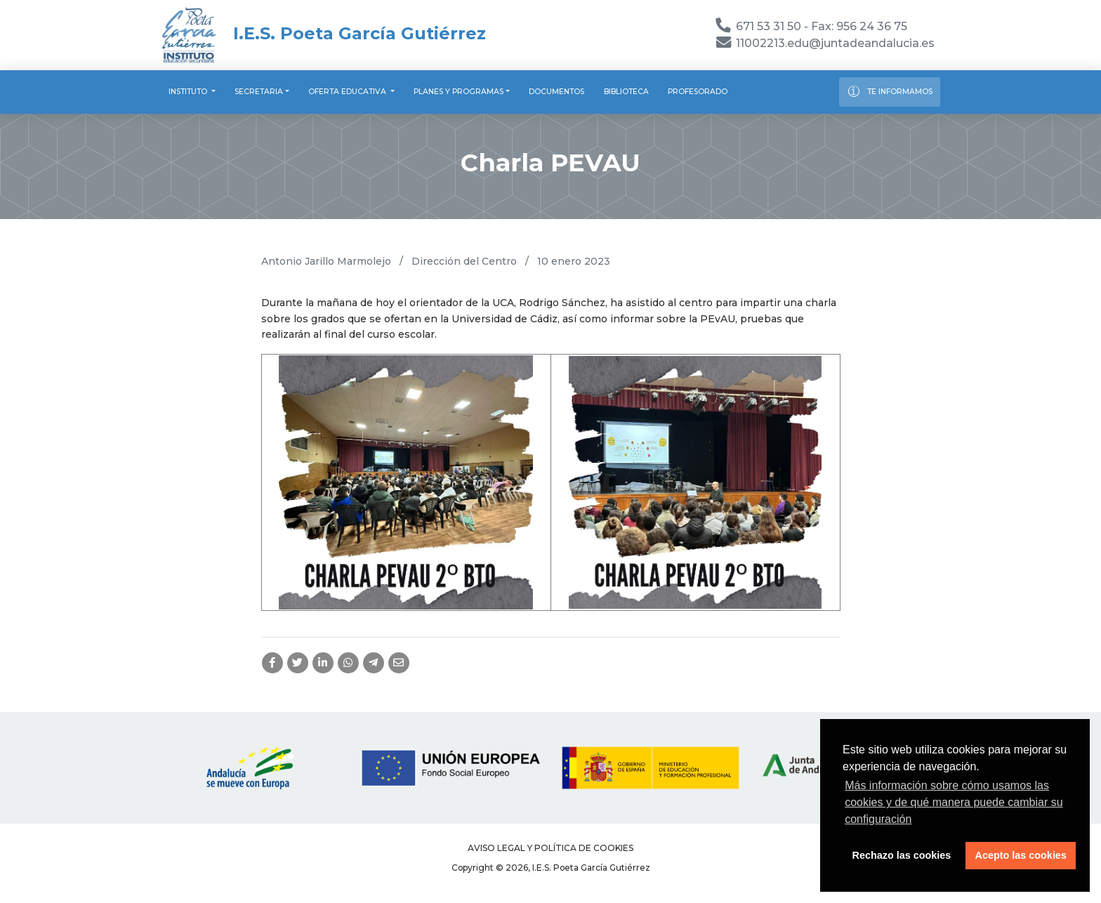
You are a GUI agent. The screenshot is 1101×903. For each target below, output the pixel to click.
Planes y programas (458, 91)
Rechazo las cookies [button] (901, 855)
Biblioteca (626, 91)
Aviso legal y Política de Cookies (550, 848)
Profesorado (697, 91)
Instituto (189, 91)
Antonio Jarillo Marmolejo (326, 261)
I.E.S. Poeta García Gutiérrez (323, 33)
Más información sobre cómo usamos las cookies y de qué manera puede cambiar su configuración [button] (953, 802)
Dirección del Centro (464, 261)
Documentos (556, 91)
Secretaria (259, 91)
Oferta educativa (348, 91)
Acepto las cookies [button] (1021, 855)
